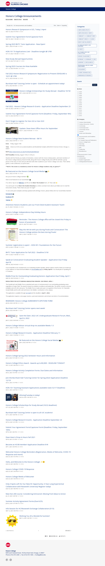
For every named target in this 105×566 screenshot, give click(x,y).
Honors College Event (84, 56)
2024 (80, 95)
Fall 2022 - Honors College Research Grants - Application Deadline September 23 (38, 106)
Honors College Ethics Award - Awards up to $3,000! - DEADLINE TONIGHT (35, 363)
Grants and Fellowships (84, 42)
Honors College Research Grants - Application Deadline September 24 (34, 420)
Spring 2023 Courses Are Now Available (21, 66)
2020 (80, 103)
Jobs (95, 59)
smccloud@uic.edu (37, 269)
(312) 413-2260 (14, 555)
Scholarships (81, 69)
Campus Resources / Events (85, 33)
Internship (81, 59)
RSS (46, 536)
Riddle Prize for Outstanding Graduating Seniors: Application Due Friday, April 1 (38, 276)
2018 (80, 106)
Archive (25, 19)
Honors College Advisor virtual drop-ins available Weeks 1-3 (30, 325)
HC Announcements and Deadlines (84, 45)
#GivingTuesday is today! (29, 395)
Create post (18, 19)
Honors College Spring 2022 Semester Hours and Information (30, 356)
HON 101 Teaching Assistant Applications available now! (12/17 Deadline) (35, 388)
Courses (92, 39)
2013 (80, 115)
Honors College (11, 9)
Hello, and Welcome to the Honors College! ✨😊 (25, 462)
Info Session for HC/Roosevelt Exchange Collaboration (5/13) (30, 508)
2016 (80, 110)
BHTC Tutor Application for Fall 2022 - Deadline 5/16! (27, 252)
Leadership (81, 62)
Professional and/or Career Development (85, 66)
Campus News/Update (83, 30)
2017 (80, 108)
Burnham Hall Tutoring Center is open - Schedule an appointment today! (35, 83)
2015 (80, 112)
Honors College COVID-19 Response (20, 469)
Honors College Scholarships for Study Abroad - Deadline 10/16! (45, 91)
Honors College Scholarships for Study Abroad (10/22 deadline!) (31, 405)
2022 (80, 99)
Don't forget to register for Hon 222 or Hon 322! (25, 121)
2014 (80, 113)
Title (55, 25)
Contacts (62, 536)
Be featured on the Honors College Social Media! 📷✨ (27, 171)
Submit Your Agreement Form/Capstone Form (24, 37)
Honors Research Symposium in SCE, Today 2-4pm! (26, 29)
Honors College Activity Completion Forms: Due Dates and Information (34, 370)
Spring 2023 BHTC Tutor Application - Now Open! (25, 44)
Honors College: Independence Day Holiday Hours (26, 212)
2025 (80, 93)
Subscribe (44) (53, 536)
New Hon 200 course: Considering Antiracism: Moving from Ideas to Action (36, 494)
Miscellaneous (89, 62)
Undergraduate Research (84, 75)
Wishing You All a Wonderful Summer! (34, 516)
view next (68, 530)
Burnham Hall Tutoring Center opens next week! (25, 308)
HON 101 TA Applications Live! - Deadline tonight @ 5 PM (29, 51)
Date (59, 25)
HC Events (80, 49)
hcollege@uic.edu (40, 555)
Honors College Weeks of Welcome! (20, 476)
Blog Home (9, 19)
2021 (80, 101)
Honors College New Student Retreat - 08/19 (24, 138)
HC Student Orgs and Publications (83, 53)
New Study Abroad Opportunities (19, 59)
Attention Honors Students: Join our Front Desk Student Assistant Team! (35, 205)
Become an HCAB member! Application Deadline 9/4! (27, 444)
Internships (88, 59)
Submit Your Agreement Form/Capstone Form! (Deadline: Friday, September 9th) (38, 114)
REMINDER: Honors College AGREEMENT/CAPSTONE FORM (29, 301)
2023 (80, 97)
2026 (80, 92)
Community (81, 36)
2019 (80, 104)
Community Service (83, 39)
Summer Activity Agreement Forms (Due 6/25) (24, 501)
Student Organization (84, 72)
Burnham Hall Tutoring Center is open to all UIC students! (29, 412)
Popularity (64, 25)
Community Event (90, 36)
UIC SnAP (28, 293)
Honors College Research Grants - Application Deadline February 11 (33, 333)
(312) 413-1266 (28, 555)
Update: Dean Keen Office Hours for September (38, 128)
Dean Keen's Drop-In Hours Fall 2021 (20, 437)
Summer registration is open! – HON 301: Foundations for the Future (33, 245)
